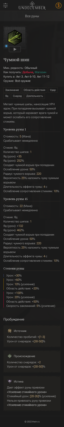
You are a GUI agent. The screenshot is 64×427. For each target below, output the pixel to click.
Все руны (32, 16)
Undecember (32, 5)
